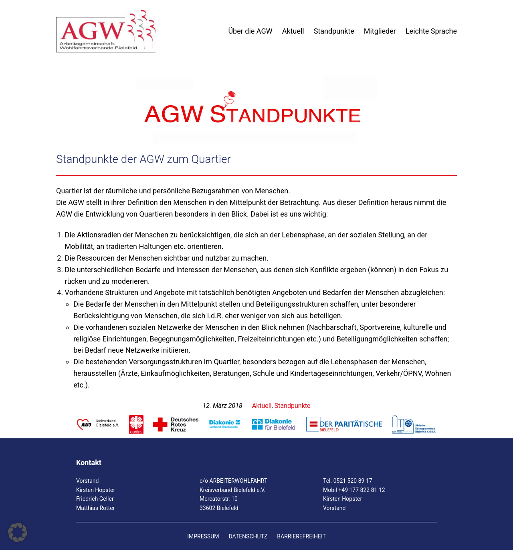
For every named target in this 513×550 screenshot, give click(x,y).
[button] (17, 532)
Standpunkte (293, 405)
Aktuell (262, 405)
